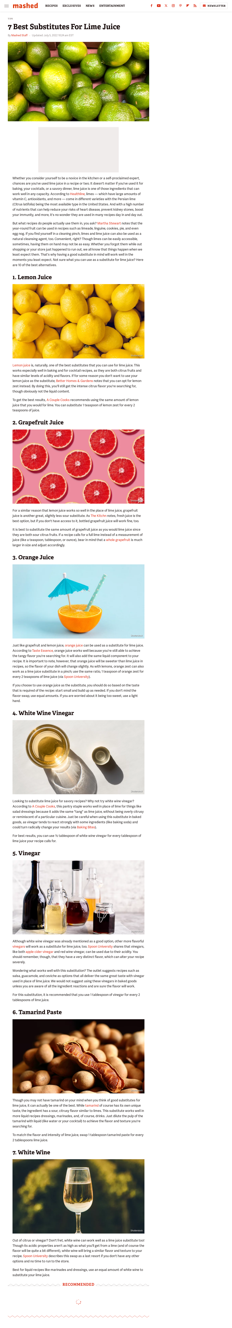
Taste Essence (42, 650)
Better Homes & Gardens (74, 381)
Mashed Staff (19, 35)
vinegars (19, 946)
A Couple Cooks (58, 400)
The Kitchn (98, 516)
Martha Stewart (109, 223)
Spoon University (76, 677)
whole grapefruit (118, 540)
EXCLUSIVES (72, 6)
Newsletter (214, 5)
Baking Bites (86, 827)
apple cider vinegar (39, 952)
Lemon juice (21, 365)
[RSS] (195, 6)
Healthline (77, 194)
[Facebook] (151, 6)
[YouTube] (159, 6)
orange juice (74, 645)
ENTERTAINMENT (112, 6)
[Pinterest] (180, 6)
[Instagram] (173, 6)
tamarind (92, 1105)
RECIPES (51, 6)
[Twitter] (166, 6)
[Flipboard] (188, 6)
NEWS (90, 6)
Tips (10, 19)
